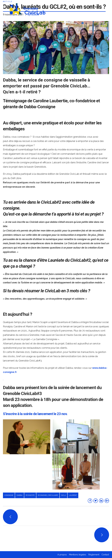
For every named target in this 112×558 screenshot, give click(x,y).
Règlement (93, 554)
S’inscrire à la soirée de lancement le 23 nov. (35, 414)
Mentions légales (77, 554)
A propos (62, 554)
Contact (105, 554)
